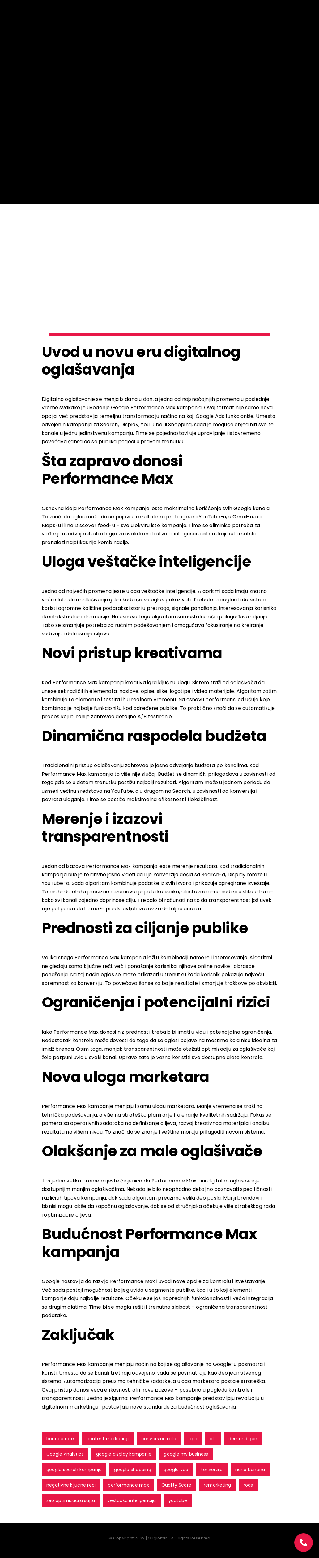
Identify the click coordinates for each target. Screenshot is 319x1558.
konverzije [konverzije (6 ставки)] (212, 1469)
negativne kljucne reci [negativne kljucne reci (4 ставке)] (71, 1485)
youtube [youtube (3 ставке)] (177, 1500)
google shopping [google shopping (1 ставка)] (132, 1469)
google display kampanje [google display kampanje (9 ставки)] (124, 1454)
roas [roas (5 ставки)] (248, 1485)
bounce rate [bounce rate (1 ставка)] (60, 1439)
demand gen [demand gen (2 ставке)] (242, 1439)
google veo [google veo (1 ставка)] (176, 1469)
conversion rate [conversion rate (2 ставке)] (159, 1439)
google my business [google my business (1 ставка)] (186, 1454)
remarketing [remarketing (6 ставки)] (217, 1485)
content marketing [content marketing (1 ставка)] (108, 1439)
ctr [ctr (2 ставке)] (213, 1439)
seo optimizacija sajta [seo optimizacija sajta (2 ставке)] (70, 1500)
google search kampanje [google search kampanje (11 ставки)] (74, 1469)
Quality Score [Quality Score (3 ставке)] (176, 1485)
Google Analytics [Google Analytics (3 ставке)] (65, 1454)
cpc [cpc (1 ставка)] (193, 1439)
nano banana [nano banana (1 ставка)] (250, 1469)
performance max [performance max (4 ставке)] (128, 1485)
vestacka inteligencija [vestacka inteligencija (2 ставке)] (131, 1500)
